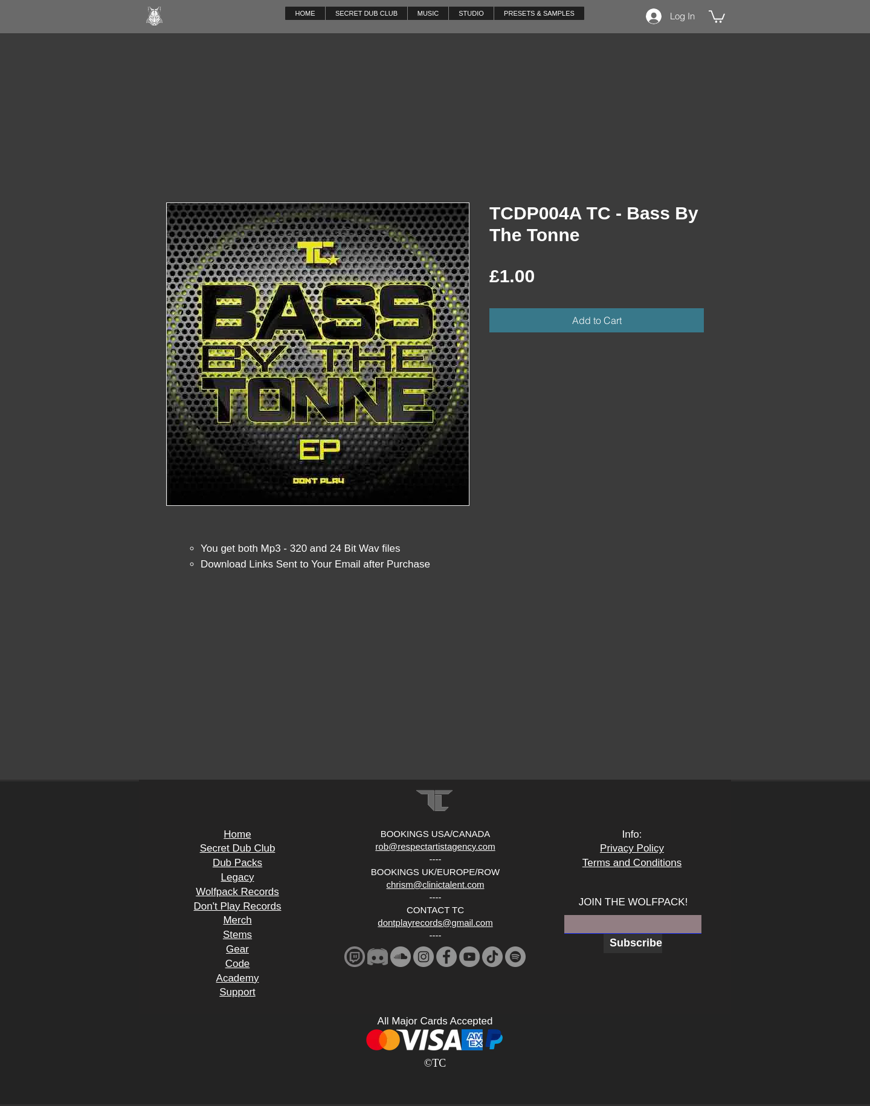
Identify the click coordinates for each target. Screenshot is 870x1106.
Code (237, 963)
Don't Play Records (238, 906)
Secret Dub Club (238, 848)
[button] (427, 13)
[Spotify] (515, 956)
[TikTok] (492, 956)
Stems (237, 934)
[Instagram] (423, 956)
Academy (237, 978)
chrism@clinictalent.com (436, 884)
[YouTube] (469, 956)
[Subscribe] (633, 943)
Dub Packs (237, 862)
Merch (237, 920)
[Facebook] (446, 956)
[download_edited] (354, 956)
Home (237, 834)
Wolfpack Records (237, 891)
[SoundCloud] (400, 956)
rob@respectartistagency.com (435, 846)
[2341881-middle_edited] (377, 956)
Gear (237, 949)
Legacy (237, 877)
